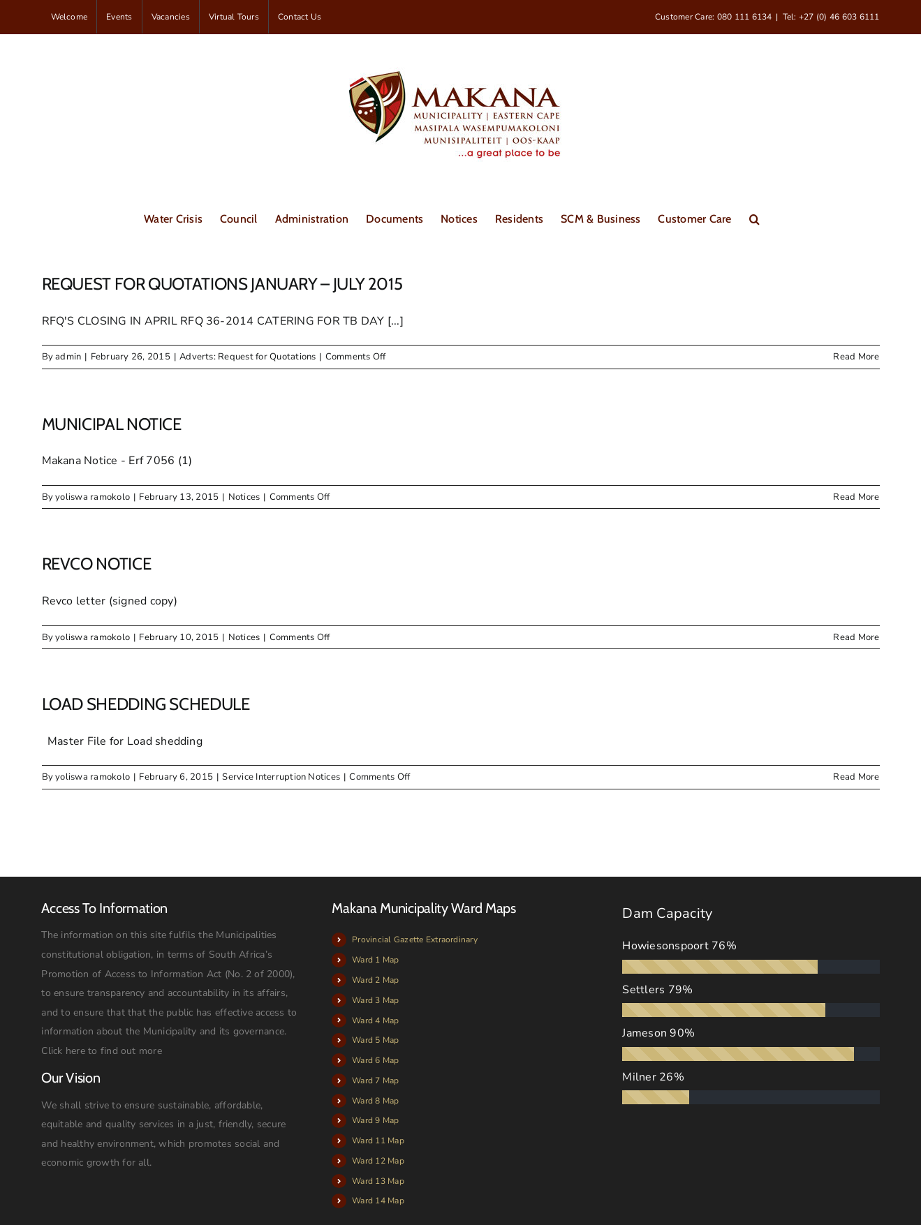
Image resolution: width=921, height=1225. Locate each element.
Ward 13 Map (378, 1181)
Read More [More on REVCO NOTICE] (856, 637)
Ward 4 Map (375, 1020)
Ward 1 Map (375, 959)
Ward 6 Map (375, 1060)
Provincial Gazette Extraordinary (415, 939)
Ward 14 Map (378, 1200)
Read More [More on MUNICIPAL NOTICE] (856, 497)
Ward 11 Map (378, 1140)
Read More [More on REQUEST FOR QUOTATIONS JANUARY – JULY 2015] (856, 356)
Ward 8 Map (375, 1100)
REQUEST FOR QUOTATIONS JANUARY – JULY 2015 (222, 284)
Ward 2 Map (375, 980)
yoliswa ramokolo (92, 497)
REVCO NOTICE (97, 564)
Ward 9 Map (375, 1120)
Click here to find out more (101, 1050)
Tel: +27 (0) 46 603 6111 (831, 16)
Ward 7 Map (375, 1080)
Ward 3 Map (375, 1000)
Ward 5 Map (375, 1040)
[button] (754, 218)
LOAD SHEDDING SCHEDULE (146, 704)
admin (68, 356)
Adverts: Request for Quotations (247, 356)
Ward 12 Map (378, 1160)
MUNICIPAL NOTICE (112, 424)
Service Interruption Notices (281, 777)
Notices (244, 497)
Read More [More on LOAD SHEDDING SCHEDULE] (856, 777)
